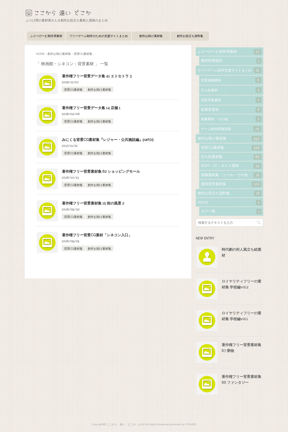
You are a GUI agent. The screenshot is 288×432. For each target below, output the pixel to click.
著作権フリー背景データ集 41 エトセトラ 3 (97, 76)
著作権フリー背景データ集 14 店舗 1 (91, 108)
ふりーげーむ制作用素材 (46, 36)
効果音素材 (231, 110)
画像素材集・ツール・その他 (231, 175)
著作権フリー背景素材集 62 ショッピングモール (101, 171)
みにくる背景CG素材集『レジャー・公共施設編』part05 (108, 140)
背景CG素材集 (73, 89)
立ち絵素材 (231, 90)
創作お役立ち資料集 (190, 36)
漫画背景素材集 (231, 184)
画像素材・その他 (231, 119)
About (229, 202)
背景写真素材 (231, 100)
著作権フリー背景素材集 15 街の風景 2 (93, 203)
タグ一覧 (231, 211)
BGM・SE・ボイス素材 (231, 166)
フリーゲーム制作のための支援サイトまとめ (98, 36)
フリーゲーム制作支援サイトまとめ (229, 70)
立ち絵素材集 (231, 157)
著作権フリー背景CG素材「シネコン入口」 (97, 235)
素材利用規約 (231, 61)
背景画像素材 (231, 80)
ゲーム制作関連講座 (231, 129)
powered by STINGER (183, 424)
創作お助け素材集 (151, 36)
